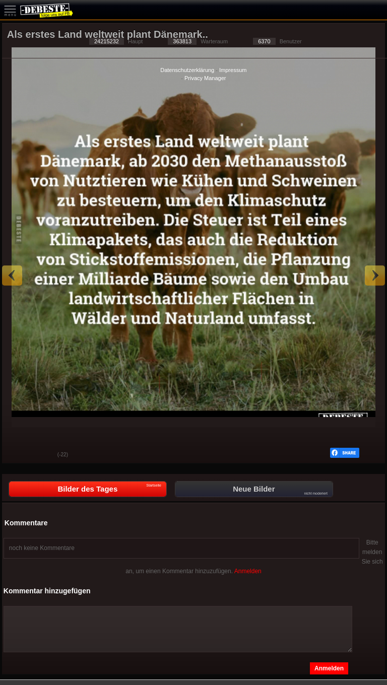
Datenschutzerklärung (187, 70)
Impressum (232, 70)
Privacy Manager (205, 78)
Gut (17, 455)
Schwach (42, 455)
